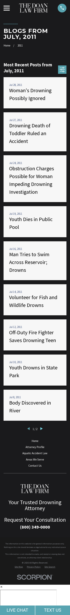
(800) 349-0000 (35, 527)
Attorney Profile (35, 447)
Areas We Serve (35, 459)
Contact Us (35, 465)
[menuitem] (19, 567)
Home (35, 441)
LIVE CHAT (17, 610)
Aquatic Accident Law (34, 453)
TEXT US (52, 610)
